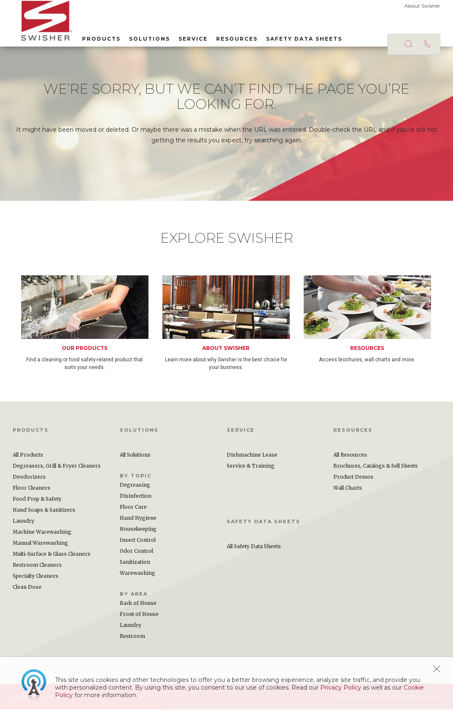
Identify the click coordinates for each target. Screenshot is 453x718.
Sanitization (135, 570)
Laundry (23, 529)
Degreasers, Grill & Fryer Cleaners (57, 474)
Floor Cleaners (31, 496)
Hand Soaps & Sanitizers (44, 518)
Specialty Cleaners (35, 584)
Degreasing (135, 493)
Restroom (132, 644)
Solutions (141, 37)
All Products (28, 463)
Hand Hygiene (138, 526)
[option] (91, 332)
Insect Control (138, 548)
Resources (228, 37)
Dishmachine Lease (252, 463)
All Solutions (135, 463)
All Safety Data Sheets (254, 555)
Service (184, 37)
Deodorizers (29, 485)
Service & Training (251, 474)
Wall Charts (347, 496)
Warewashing (137, 581)
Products (93, 37)
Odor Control (136, 559)
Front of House (139, 622)
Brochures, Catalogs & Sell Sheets (375, 474)
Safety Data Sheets (296, 37)
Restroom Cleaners (37, 573)
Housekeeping (138, 537)
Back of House (138, 611)
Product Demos (353, 485)
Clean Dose (27, 595)
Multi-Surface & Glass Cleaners (52, 562)
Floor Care (133, 515)
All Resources (350, 463)
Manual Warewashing (40, 551)
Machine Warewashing (42, 540)
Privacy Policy (340, 687)
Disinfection (135, 504)
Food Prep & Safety (37, 507)
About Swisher (422, 6)
